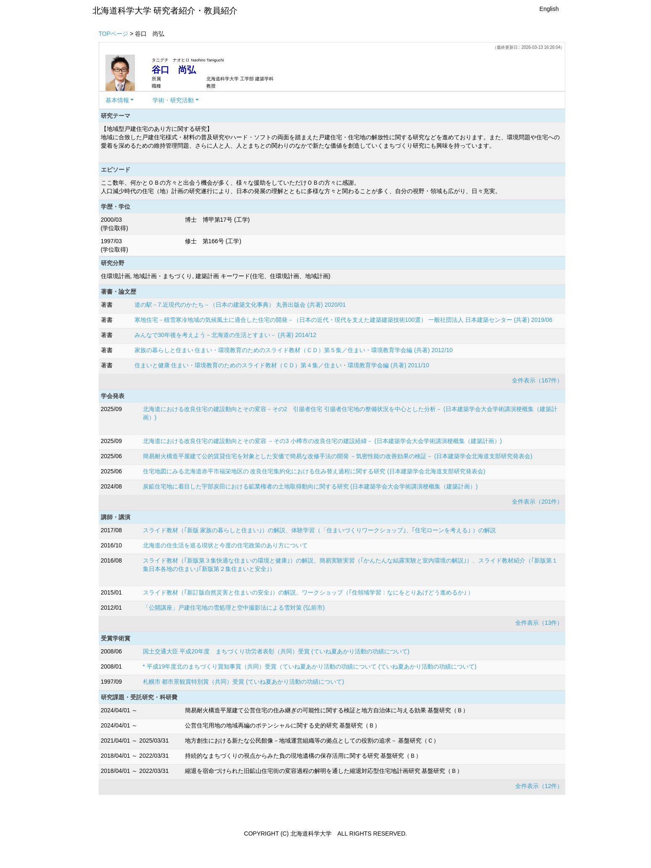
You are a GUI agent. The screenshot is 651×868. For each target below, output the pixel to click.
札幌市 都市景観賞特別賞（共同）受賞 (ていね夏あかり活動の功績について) (243, 681)
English (549, 8)
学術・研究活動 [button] (173, 100)
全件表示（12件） (539, 786)
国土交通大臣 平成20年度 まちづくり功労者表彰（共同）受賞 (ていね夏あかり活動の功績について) (276, 651)
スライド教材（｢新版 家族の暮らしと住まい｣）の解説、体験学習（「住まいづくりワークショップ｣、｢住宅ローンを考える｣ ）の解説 (319, 530)
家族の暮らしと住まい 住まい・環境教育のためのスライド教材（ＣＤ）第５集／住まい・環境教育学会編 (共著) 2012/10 (293, 350)
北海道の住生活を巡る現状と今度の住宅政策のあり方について (225, 545)
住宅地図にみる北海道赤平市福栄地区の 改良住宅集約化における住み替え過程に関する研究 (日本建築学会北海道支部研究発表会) (314, 471)
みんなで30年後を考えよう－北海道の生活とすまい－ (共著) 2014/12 (225, 335)
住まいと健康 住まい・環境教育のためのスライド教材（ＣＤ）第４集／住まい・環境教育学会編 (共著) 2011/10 (282, 365)
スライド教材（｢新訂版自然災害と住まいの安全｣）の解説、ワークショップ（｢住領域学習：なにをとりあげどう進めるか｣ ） (308, 592)
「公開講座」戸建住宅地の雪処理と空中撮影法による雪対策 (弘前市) (234, 607)
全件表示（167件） (537, 380)
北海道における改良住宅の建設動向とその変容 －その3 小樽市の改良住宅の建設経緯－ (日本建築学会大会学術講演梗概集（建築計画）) (322, 441)
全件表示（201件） (537, 501)
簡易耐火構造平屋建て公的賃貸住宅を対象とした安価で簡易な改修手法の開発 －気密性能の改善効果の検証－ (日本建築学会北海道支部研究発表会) (337, 456)
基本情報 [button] (117, 100)
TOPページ (114, 33)
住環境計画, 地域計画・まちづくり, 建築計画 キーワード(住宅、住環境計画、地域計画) (216, 276)
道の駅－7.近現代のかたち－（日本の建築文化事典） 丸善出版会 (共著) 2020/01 (240, 304)
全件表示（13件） (539, 622)
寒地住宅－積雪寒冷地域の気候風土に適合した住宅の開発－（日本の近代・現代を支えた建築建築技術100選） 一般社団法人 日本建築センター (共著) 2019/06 (343, 319)
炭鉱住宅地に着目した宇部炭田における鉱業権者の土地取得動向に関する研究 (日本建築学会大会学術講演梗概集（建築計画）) (310, 486)
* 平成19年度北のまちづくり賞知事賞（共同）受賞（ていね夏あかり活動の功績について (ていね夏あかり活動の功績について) (310, 666)
